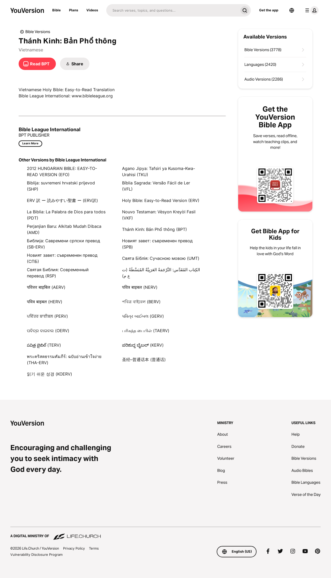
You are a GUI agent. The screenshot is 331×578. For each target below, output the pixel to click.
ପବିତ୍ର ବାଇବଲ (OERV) (48, 330)
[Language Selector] (292, 10)
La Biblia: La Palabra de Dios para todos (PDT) (66, 215)
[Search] (172, 10)
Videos (92, 10)
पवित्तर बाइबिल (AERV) (46, 287)
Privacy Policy (74, 548)
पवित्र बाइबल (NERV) (139, 287)
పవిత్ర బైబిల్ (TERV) (44, 345)
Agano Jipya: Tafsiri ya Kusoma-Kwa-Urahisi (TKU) (158, 171)
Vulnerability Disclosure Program (36, 554)
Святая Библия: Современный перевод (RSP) (58, 272)
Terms (94, 548)
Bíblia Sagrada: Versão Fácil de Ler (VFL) (156, 186)
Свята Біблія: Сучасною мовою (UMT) (160, 258)
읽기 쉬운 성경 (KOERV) (49, 374)
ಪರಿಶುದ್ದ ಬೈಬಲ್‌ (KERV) (143, 345)
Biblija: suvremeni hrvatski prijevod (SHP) (61, 186)
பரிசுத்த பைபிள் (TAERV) (145, 330)
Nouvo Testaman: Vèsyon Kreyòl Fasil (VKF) (158, 215)
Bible (56, 10)
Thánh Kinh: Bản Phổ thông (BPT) (154, 229)
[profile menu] (311, 10)
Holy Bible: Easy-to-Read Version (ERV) (160, 200)
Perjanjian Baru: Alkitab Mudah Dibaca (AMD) (64, 229)
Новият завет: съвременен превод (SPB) (157, 243)
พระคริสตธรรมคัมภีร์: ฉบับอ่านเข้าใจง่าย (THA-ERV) (64, 359)
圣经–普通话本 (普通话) (144, 359)
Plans (73, 10)
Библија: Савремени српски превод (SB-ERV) (63, 243)
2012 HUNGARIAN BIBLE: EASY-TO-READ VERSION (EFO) (62, 171)
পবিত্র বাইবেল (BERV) (141, 301)
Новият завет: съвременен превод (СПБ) (62, 258)
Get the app (268, 10)
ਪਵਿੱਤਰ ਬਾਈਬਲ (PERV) (47, 316)
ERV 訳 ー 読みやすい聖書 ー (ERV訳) (62, 200)
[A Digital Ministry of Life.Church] (165, 533)
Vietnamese (31, 50)
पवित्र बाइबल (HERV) (44, 301)
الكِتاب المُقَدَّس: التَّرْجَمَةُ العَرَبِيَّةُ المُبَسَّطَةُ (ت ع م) (161, 272)
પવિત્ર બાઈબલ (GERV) (143, 316)
